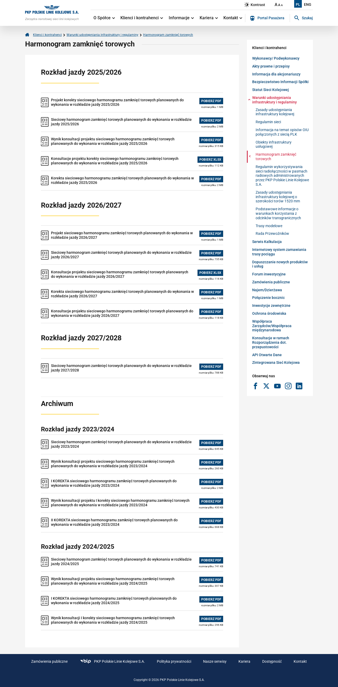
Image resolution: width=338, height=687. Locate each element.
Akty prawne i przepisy (271, 66)
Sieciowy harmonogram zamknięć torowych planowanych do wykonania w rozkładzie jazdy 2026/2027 (121, 254)
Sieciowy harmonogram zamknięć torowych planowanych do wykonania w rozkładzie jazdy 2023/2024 (121, 444)
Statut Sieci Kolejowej (270, 90)
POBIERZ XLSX (210, 159)
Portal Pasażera (267, 18)
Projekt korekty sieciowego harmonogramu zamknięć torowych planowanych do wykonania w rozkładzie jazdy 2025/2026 (117, 102)
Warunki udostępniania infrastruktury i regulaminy (102, 35)
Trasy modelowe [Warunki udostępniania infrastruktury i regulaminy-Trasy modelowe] (269, 226)
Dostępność (272, 661)
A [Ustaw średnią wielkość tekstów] (279, 5)
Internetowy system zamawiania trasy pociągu (279, 251)
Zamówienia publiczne (271, 282)
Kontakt (232, 17)
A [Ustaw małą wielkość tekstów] (282, 5)
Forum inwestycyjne (269, 274)
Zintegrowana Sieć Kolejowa (276, 362)
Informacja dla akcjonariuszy (276, 74)
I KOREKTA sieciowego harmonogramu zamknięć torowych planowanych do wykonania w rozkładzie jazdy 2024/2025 (114, 600)
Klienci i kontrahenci (141, 17)
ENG (307, 4)
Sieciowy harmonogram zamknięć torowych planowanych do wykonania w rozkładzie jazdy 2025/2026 (121, 121)
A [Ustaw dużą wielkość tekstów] (276, 4)
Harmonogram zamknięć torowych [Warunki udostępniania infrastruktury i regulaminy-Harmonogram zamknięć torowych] (272, 156)
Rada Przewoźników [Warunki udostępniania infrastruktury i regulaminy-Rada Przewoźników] (272, 233)
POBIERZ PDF (211, 101)
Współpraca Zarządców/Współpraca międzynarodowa (272, 325)
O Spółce (104, 17)
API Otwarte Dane (267, 355)
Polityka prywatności (174, 661)
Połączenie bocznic (268, 297)
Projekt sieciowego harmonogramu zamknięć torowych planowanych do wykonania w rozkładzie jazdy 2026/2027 (122, 235)
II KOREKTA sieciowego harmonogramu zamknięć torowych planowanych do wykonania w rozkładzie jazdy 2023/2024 (114, 522)
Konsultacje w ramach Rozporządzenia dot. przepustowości (270, 342)
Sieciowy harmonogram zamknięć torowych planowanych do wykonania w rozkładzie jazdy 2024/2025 (121, 561)
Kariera (209, 17)
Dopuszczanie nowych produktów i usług (280, 264)
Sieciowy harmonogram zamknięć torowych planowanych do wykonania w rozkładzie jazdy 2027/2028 (121, 368)
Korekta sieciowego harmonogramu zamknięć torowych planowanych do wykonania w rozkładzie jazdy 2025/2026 (122, 180)
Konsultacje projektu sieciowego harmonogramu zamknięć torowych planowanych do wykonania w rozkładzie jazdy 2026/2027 (119, 274)
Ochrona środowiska (269, 313)
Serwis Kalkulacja (267, 242)
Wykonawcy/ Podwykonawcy (275, 58)
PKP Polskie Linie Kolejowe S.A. (112, 661)
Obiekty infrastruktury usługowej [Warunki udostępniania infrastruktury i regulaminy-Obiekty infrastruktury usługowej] (274, 144)
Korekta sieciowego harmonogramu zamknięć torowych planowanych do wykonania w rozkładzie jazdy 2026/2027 (122, 293)
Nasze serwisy (215, 661)
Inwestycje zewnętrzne (271, 305)
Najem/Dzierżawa (267, 290)
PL (298, 4)
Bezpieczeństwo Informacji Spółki (280, 82)
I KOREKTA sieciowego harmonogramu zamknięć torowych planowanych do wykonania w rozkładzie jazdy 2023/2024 (114, 483)
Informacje (181, 17)
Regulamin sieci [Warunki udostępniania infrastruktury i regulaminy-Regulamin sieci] (268, 122)
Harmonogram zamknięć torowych (168, 35)
